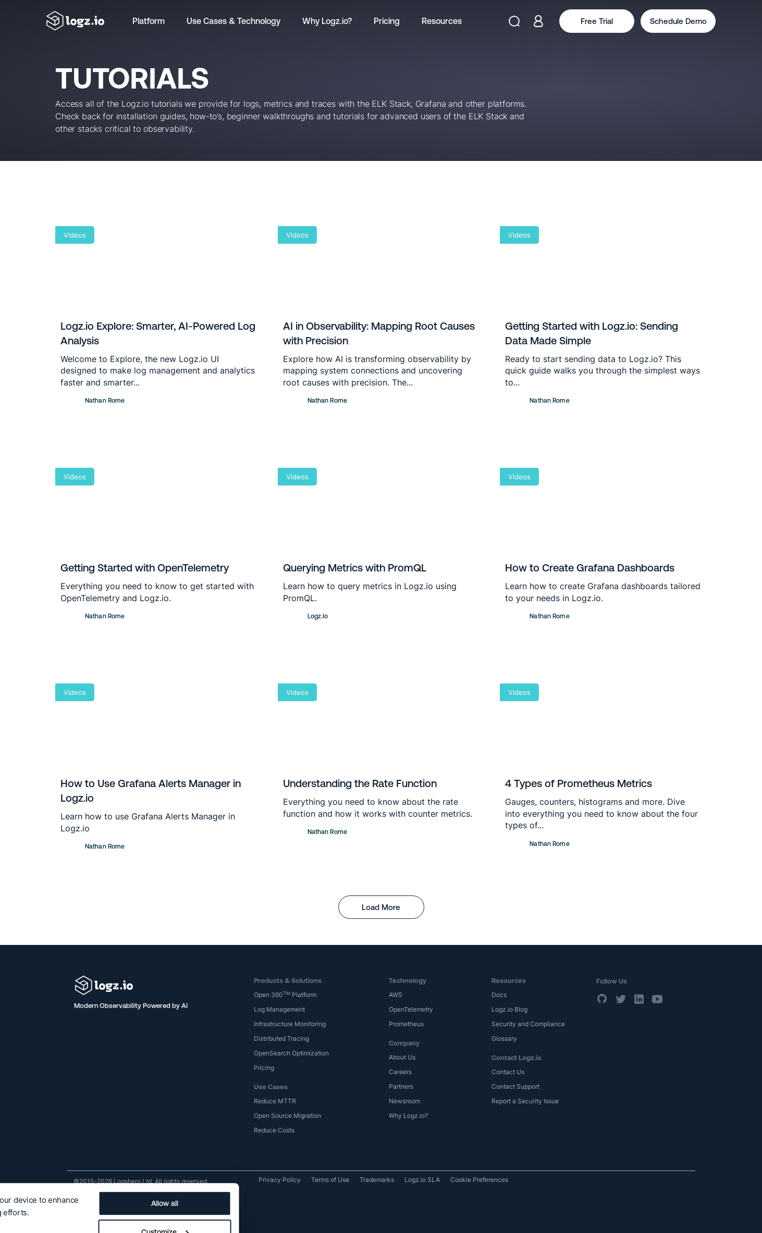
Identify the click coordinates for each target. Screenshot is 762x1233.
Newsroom (404, 1101)
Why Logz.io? (327, 21)
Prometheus (406, 1024)
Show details (32, 1182)
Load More (381, 907)
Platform (148, 21)
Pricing (387, 21)
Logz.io (318, 616)
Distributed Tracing (281, 1038)
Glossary (504, 1038)
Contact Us (507, 1072)
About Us (402, 1057)
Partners (401, 1086)
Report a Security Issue (525, 1101)
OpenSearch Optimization (291, 1053)
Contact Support (515, 1086)
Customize (395, 1184)
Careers (400, 1072)
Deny (394, 1213)
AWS (395, 995)
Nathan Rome (105, 400)
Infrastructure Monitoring (290, 1024)
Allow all (395, 1155)
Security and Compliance (528, 1024)
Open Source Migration (287, 1115)
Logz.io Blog (509, 1009)
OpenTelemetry (411, 1009)
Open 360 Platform (285, 995)
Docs (499, 995)
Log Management (279, 1009)
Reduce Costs (274, 1130)
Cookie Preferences (479, 1180)
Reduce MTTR (275, 1101)
